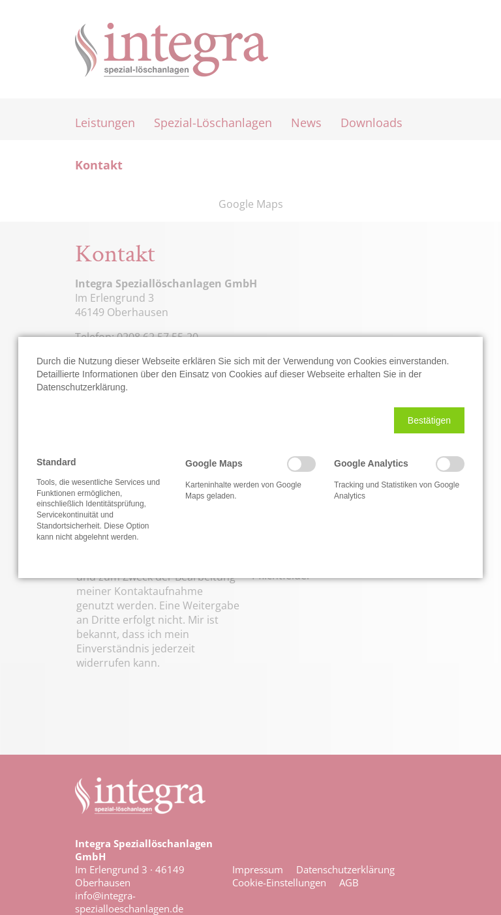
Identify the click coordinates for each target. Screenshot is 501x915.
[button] (429, 420)
